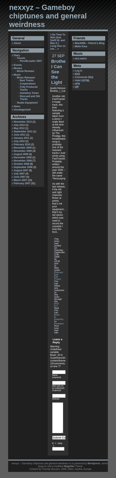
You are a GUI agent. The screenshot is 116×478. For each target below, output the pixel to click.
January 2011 (21, 138)
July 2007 (19, 173)
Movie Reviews (25, 71)
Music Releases (26, 77)
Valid (82, 80)
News (17, 106)
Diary (17, 55)
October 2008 (21, 164)
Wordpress (94, 469)
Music (17, 74)
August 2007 (21, 170)
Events (18, 65)
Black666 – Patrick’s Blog (89, 43)
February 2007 (22, 183)
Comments (84, 77)
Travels (21, 58)
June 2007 (20, 176)
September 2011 (23, 131)
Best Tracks (27, 80)
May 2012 (19, 128)
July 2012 (19, 125)
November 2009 (23, 151)
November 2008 (23, 160)
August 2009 (21, 154)
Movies (18, 68)
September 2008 (23, 167)
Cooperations (28, 83)
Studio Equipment (27, 102)
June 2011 (20, 134)
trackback (59, 324)
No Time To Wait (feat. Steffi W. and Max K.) (57, 39)
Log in (78, 70)
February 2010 (22, 144)
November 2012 (23, 121)
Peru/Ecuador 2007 (31, 61)
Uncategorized (22, 109)
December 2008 (23, 157)
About (17, 43)
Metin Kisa (81, 46)
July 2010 (19, 141)
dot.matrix (81, 58)
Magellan (69, 472)
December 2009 (23, 147)
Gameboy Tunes (29, 93)
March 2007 (20, 180)
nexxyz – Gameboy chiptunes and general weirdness (48, 16)
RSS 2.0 (57, 305)
